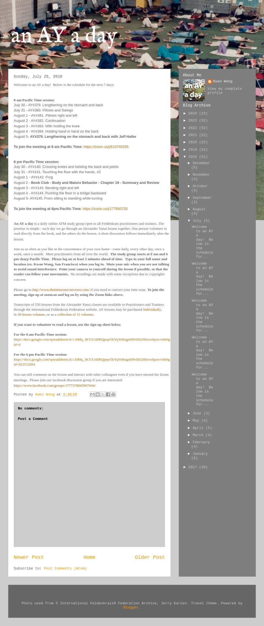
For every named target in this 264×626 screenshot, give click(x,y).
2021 (193, 135)
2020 (193, 142)
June (198, 413)
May (197, 421)
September (202, 198)
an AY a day (64, 36)
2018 (193, 157)
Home (89, 557)
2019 (193, 150)
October (200, 186)
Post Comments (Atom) (65, 568)
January (200, 454)
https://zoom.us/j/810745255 (106, 147)
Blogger (131, 607)
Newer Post (29, 557)
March (199, 435)
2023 (193, 121)
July (198, 221)
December (201, 163)
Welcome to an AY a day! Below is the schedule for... (202, 242)
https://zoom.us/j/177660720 (105, 209)
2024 (193, 113)
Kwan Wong (222, 81)
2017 (193, 467)
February (201, 442)
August (199, 209)
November (201, 175)
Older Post (150, 557)
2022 (193, 128)
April (199, 428)
